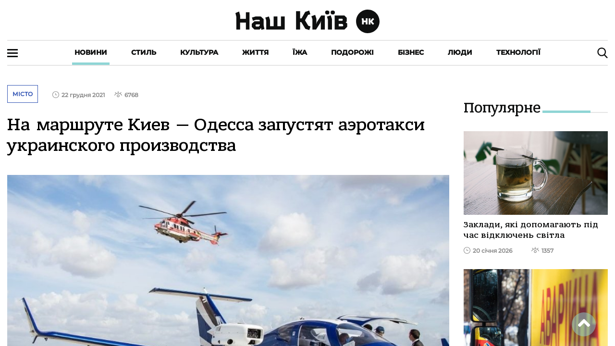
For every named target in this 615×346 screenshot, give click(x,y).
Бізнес (411, 52)
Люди (460, 52)
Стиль (143, 52)
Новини (90, 52)
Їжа (300, 52)
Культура (199, 52)
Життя (255, 52)
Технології (518, 52)
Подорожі (352, 52)
